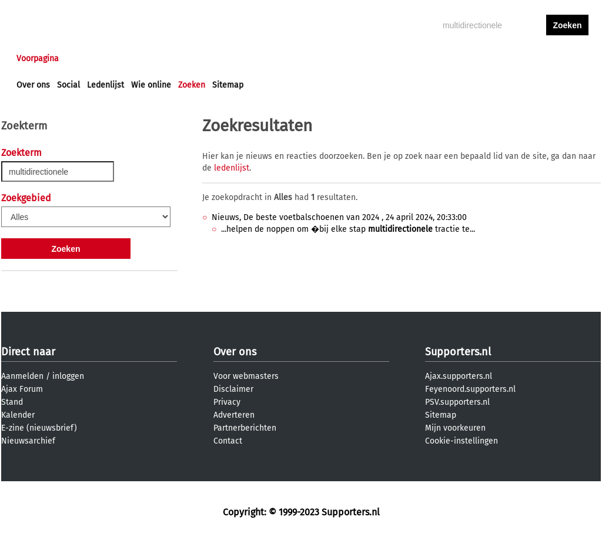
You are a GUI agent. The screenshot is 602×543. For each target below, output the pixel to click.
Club (223, 59)
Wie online (151, 85)
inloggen (522, 59)
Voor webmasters (246, 376)
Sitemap (227, 85)
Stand (12, 402)
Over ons (33, 85)
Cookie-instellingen (461, 441)
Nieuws (88, 59)
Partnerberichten (244, 428)
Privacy (226, 402)
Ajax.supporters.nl (458, 376)
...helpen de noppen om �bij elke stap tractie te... (348, 229)
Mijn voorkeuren (455, 428)
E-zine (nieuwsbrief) (39, 428)
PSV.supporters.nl (457, 402)
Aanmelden (22, 376)
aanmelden (567, 59)
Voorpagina (37, 59)
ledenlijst (231, 168)
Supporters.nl (458, 351)
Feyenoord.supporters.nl (470, 389)
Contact (227, 441)
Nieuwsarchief (28, 441)
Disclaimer (233, 389)
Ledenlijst (105, 85)
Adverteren (234, 415)
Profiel (258, 59)
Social (68, 85)
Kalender (18, 415)
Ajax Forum (22, 389)
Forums (131, 59)
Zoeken (191, 85)
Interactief (179, 59)
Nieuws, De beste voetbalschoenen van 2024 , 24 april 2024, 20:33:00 (339, 217)
